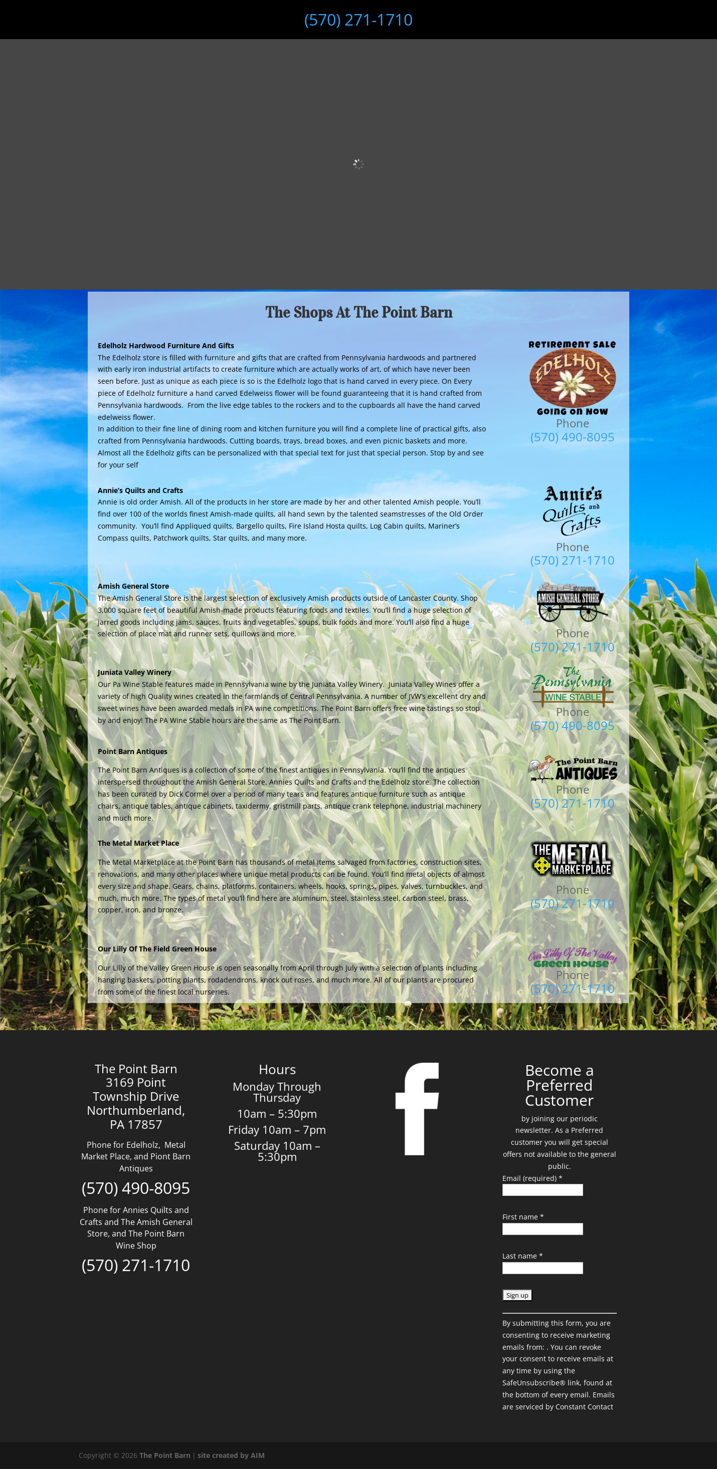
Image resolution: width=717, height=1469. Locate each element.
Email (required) (532, 1178)
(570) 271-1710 (358, 19)
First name (523, 1216)
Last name (522, 1256)
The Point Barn (165, 1455)
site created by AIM (231, 1455)
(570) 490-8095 (136, 1187)
